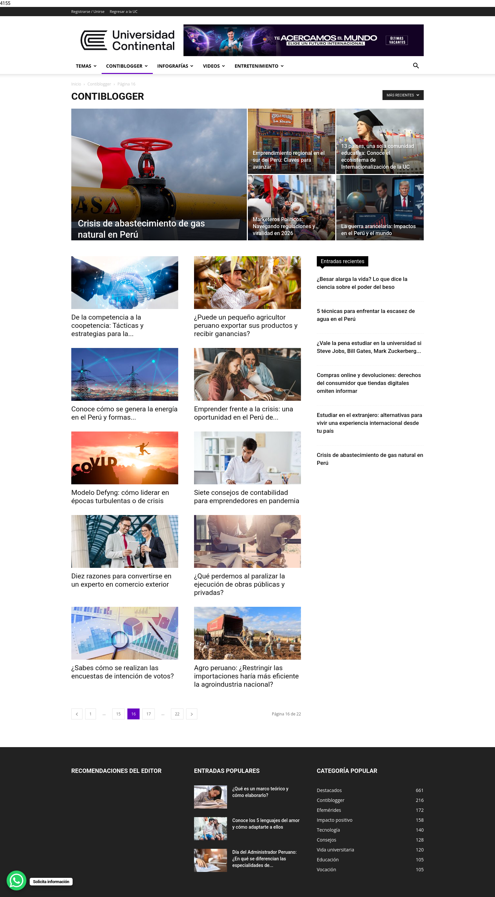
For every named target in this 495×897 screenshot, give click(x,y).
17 (148, 714)
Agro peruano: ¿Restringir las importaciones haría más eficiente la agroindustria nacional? (246, 676)
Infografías (175, 66)
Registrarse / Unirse (88, 11)
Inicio (76, 84)
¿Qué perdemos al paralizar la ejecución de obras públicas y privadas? (239, 584)
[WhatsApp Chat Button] (16, 880)
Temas (86, 66)
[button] (416, 66)
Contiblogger (127, 66)
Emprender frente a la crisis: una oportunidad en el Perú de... (243, 413)
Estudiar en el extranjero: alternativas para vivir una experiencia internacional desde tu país (369, 423)
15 (118, 714)
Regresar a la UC (124, 11)
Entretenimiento (259, 66)
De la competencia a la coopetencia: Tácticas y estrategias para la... (107, 325)
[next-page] (191, 713)
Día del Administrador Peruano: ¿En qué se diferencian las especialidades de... (264, 858)
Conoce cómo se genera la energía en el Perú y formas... (124, 413)
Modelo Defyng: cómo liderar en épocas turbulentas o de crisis (120, 497)
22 (177, 714)
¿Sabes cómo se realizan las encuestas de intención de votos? (122, 672)
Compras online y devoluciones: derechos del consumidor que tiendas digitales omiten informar (369, 383)
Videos (214, 66)
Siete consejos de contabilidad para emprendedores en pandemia (246, 497)
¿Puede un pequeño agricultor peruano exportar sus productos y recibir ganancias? (246, 325)
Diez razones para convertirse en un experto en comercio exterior (121, 580)
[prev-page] (76, 713)
